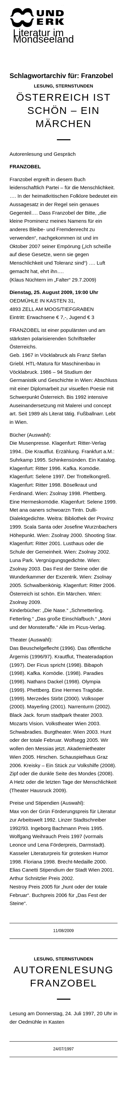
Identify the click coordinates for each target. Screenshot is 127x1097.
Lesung (43, 86)
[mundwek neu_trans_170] (38, 17)
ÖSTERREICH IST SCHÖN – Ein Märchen (63, 110)
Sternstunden (74, 86)
